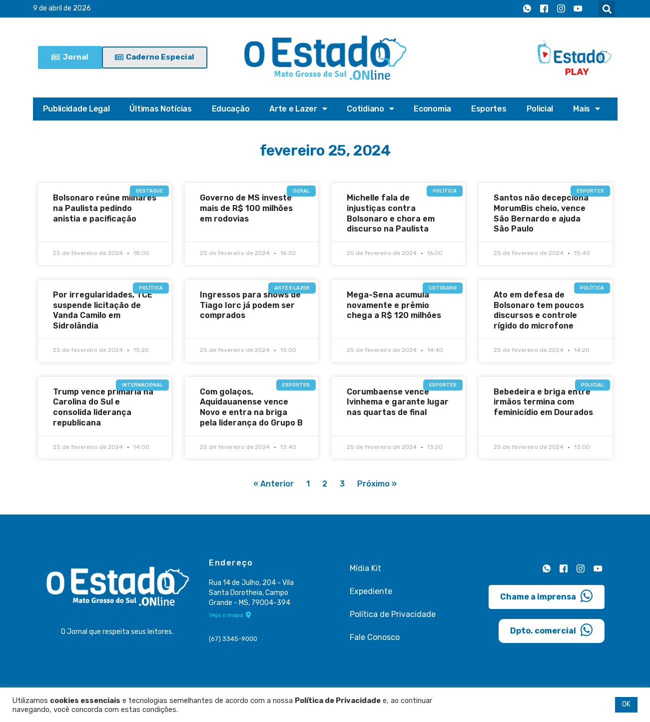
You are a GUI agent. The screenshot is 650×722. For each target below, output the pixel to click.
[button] (607, 8)
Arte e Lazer (298, 109)
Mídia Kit (365, 569)
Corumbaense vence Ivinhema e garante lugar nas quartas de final (398, 402)
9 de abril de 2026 (62, 8)
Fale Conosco (375, 637)
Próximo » (377, 484)
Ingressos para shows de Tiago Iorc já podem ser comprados (250, 305)
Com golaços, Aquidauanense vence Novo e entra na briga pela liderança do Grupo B (251, 407)
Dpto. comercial (551, 630)
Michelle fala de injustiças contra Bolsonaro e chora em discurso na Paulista (391, 213)
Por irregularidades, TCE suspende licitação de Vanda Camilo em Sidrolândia (102, 310)
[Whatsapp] (527, 9)
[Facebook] (544, 9)
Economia (432, 109)
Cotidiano (370, 109)
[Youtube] (578, 9)
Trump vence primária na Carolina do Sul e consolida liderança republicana (103, 407)
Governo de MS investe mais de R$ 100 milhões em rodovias (246, 208)
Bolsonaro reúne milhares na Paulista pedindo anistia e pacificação (104, 208)
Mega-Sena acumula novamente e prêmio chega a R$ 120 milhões (394, 305)
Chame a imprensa (546, 596)
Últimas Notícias (160, 109)
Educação (231, 109)
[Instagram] (561, 9)
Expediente (371, 591)
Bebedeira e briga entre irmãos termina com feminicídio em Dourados (543, 402)
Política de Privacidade (393, 615)
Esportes (489, 109)
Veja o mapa (230, 615)
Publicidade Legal (76, 109)
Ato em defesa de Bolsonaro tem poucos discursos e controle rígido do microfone (539, 310)
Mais (586, 109)
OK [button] (626, 704)
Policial (540, 109)
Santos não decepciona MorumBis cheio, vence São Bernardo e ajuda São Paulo (541, 213)
